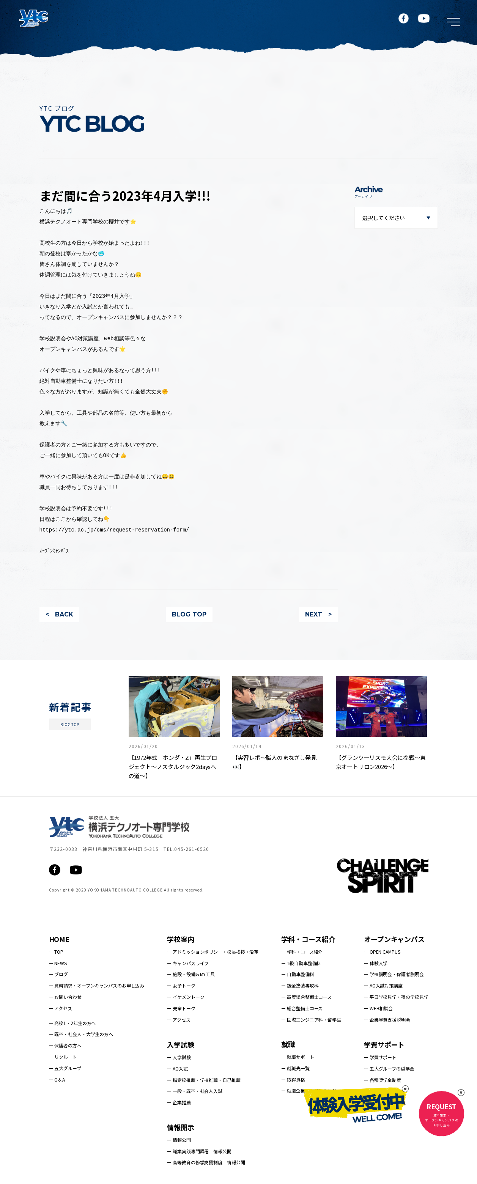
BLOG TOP (189, 614)
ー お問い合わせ (65, 997)
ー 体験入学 (375, 963)
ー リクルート (63, 1056)
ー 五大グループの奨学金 (389, 1068)
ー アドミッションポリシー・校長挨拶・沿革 (212, 951)
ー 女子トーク (181, 985)
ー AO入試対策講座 (383, 985)
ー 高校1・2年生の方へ (72, 1023)
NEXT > (318, 614)
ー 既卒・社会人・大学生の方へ (81, 1034)
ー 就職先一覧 (295, 1068)
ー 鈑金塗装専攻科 (299, 985)
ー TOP (56, 951)
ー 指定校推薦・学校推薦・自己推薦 (203, 1080)
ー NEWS (58, 963)
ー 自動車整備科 (297, 974)
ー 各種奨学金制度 (382, 1080)
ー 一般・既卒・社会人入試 (194, 1091)
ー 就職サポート (297, 1056)
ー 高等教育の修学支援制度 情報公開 (206, 1162)
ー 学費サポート (380, 1057)
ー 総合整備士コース (302, 1008)
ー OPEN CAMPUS (382, 951)
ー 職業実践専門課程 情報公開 (199, 1151)
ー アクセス (60, 1008)
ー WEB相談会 (378, 1008)
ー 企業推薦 (178, 1102)
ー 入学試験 (178, 1057)
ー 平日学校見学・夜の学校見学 (396, 997)
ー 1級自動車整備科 (301, 963)
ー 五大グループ (65, 1068)
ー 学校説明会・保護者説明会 (394, 974)
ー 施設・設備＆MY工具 (191, 974)
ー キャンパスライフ (188, 963)
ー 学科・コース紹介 (302, 951)
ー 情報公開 (178, 1140)
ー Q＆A (57, 1079)
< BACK (59, 614)
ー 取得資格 (293, 1079)
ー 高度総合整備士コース (306, 997)
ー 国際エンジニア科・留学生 (311, 1019)
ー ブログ (58, 974)
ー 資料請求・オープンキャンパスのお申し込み (97, 985)
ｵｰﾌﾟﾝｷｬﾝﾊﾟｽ (54, 551)
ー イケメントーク (185, 997)
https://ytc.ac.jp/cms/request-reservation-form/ (114, 529)
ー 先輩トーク (181, 1008)
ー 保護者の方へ (65, 1045)
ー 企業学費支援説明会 (387, 1019)
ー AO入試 (177, 1068)
